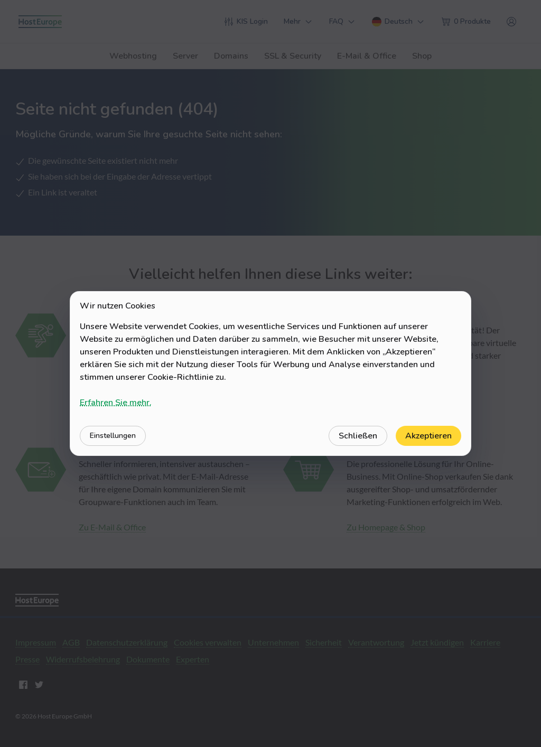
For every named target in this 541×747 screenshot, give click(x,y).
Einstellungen (113, 436)
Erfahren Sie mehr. (116, 402)
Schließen (358, 436)
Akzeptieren (428, 436)
